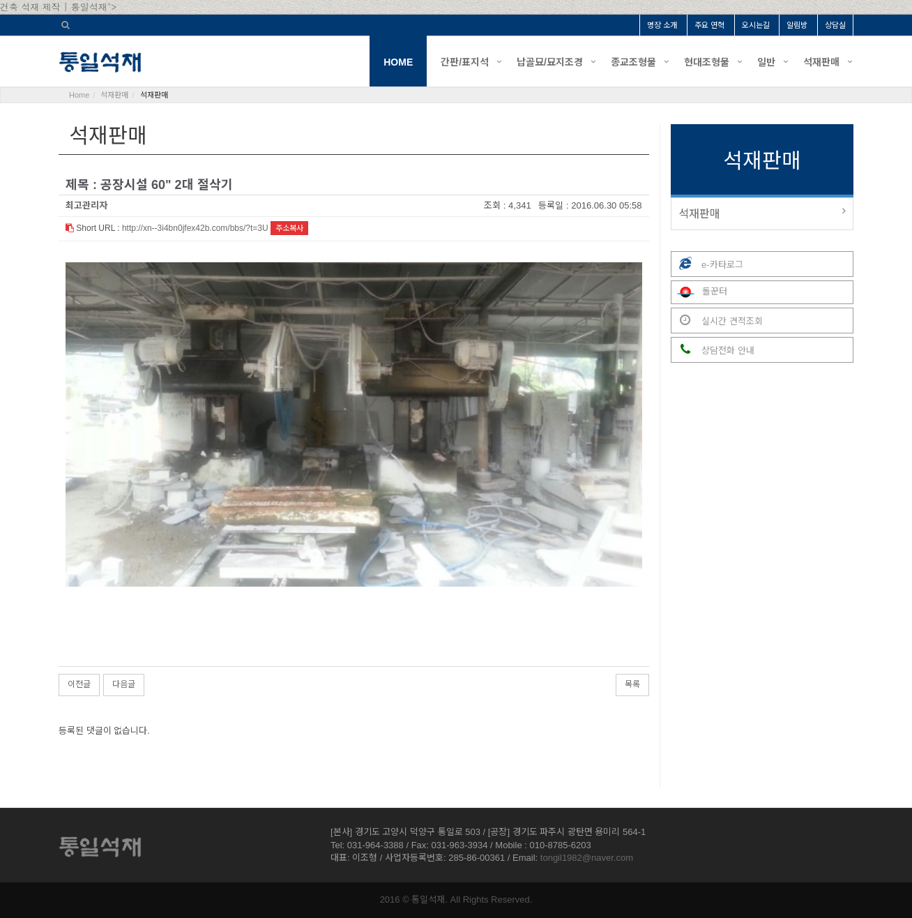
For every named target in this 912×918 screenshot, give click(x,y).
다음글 (123, 684)
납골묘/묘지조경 (550, 62)
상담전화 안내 (712, 350)
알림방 (796, 25)
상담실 (835, 25)
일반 (766, 62)
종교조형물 (633, 62)
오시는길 (756, 25)
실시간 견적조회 (717, 320)
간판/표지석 (465, 62)
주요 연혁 (709, 25)
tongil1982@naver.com (586, 857)
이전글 (79, 684)
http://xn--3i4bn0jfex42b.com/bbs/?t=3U (195, 228)
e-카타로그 (707, 264)
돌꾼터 (699, 292)
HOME (398, 62)
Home (79, 95)
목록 (632, 684)
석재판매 (821, 62)
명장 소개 (662, 25)
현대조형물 (706, 62)
